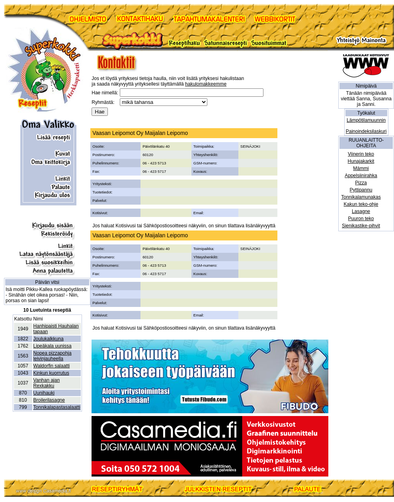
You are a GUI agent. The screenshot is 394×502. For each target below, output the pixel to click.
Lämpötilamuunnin (366, 120)
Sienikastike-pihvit (361, 226)
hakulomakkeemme (205, 84)
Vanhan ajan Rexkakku (46, 383)
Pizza (361, 183)
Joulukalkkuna (48, 339)
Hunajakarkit (361, 161)
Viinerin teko (361, 154)
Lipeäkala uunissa (52, 346)
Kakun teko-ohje (361, 204)
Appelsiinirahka (361, 175)
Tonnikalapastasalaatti (56, 407)
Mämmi (361, 168)
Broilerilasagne (49, 400)
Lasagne (361, 211)
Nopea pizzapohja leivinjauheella (52, 355)
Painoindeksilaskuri (366, 131)
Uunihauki (44, 393)
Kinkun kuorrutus (51, 373)
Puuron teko (361, 218)
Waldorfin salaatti (51, 366)
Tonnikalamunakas (360, 197)
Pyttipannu (361, 190)
